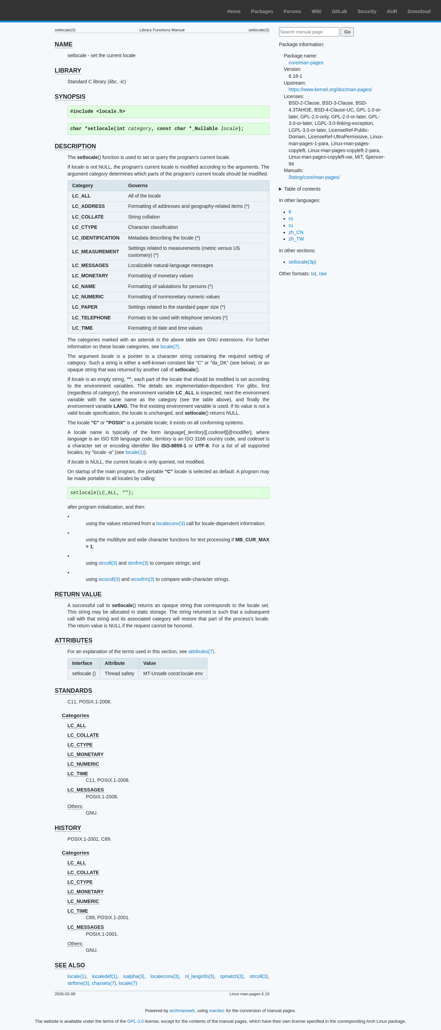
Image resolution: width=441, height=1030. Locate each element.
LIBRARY (68, 70)
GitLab (339, 11)
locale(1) (134, 452)
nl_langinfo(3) (199, 976)
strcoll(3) (108, 563)
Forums (292, 11)
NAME (64, 44)
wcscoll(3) (109, 579)
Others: (75, 806)
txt (313, 273)
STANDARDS (73, 690)
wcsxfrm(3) (142, 579)
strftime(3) (78, 983)
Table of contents (302, 189)
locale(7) (170, 346)
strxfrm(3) (138, 563)
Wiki (317, 11)
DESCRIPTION (75, 146)
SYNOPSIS (70, 96)
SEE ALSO (70, 965)
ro (291, 218)
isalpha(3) (133, 976)
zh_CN (296, 232)
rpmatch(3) (232, 976)
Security (367, 11)
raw (323, 273)
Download (419, 11)
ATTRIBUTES (74, 640)
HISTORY (68, 828)
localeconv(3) (170, 523)
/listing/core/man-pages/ (314, 177)
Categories (76, 715)
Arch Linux (38, 10)
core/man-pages (306, 62)
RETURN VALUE (78, 594)
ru (291, 225)
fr (290, 212)
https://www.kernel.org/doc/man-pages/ (330, 89)
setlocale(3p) (302, 262)
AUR (392, 11)
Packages (262, 11)
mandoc (217, 1010)
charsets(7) (104, 983)
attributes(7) (201, 651)
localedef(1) (104, 976)
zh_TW (296, 239)
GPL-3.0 (135, 1021)
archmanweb (182, 1010)
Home (234, 11)
